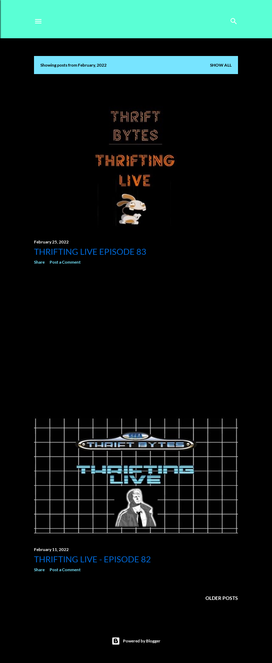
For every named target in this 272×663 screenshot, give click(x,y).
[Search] (234, 20)
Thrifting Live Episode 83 (90, 251)
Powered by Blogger (136, 641)
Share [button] (39, 262)
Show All (221, 65)
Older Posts (221, 598)
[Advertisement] (136, 332)
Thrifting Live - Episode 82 (92, 559)
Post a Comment (65, 262)
